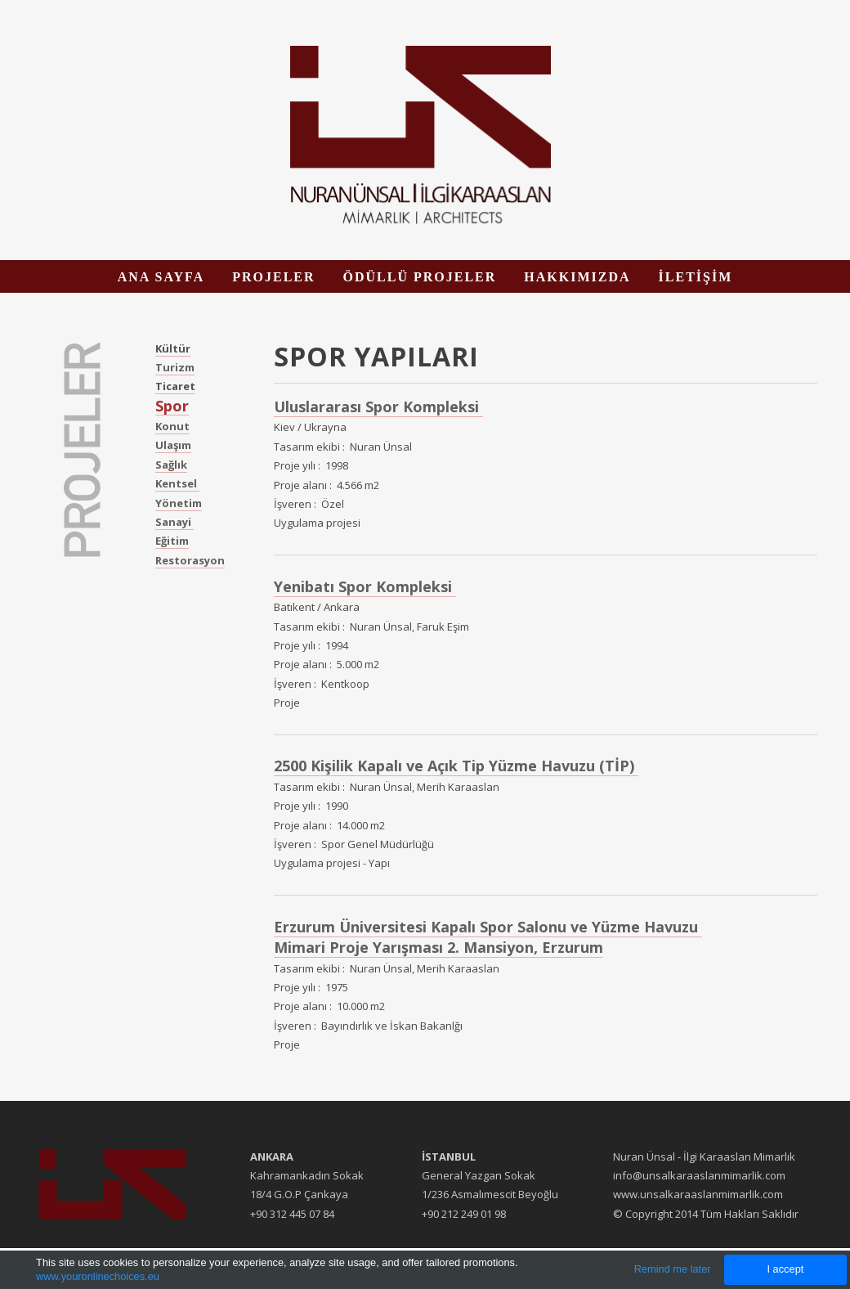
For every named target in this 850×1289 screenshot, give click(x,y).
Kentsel (177, 483)
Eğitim (172, 540)
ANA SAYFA (161, 277)
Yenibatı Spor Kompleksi (365, 586)
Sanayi (174, 521)
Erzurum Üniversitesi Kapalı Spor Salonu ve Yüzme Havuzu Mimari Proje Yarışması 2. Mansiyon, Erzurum (488, 937)
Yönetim (178, 503)
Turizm (175, 367)
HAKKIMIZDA (577, 277)
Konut (172, 426)
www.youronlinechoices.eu (97, 1276)
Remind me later (672, 1269)
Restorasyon (190, 560)
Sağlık (171, 464)
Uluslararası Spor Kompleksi (378, 406)
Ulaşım (173, 445)
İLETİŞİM (696, 277)
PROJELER (273, 277)
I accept (785, 1269)
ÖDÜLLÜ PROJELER (420, 277)
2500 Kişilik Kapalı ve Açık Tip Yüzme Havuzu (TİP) (456, 765)
